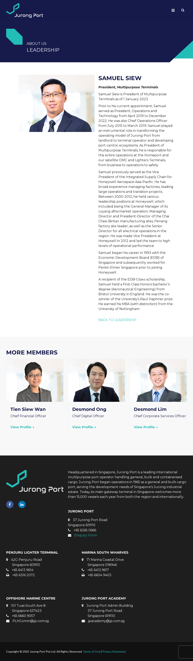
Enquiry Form (85, 535)
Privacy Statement (114, 651)
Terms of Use (91, 651)
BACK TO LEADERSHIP (117, 320)
